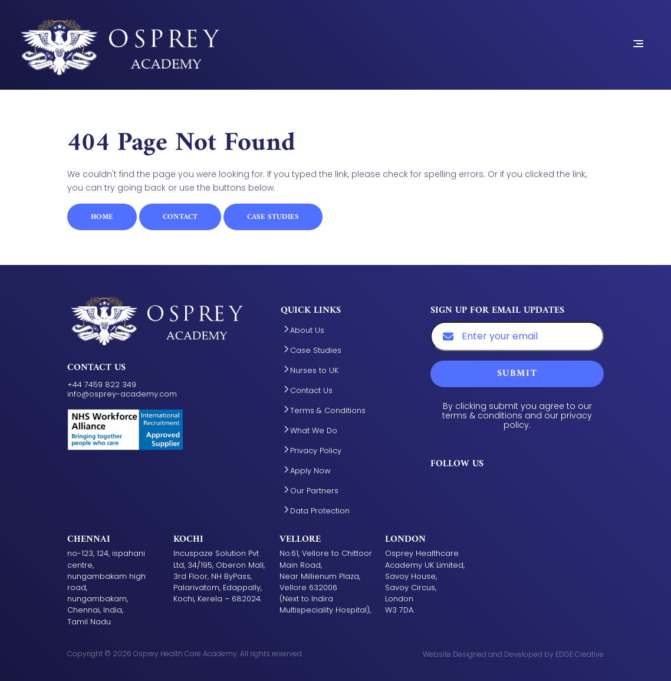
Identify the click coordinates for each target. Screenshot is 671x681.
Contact (180, 217)
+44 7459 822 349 (101, 384)
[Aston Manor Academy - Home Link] (120, 43)
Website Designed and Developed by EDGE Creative (513, 654)
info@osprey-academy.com (122, 394)
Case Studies (273, 217)
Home (102, 217)
